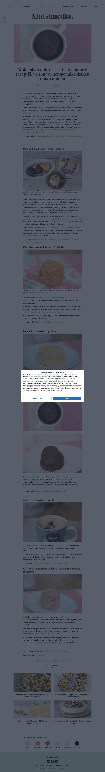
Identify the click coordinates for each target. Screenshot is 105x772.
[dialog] (52, 386)
